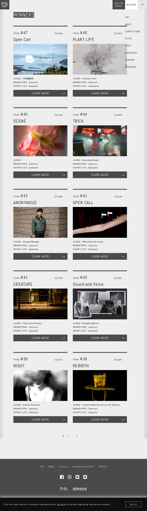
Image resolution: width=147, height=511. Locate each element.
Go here (61, 504)
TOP (127, 17)
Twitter (77, 477)
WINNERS (130, 60)
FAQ (41, 466)
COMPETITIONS (132, 31)
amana (80, 489)
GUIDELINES (131, 53)
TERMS (51, 466)
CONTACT (103, 466)
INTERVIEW (130, 67)
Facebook (62, 477)
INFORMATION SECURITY (83, 466)
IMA (63, 489)
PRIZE (128, 45)
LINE (85, 477)
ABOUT (128, 24)
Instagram (69, 477)
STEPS (128, 38)
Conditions (63, 466)
